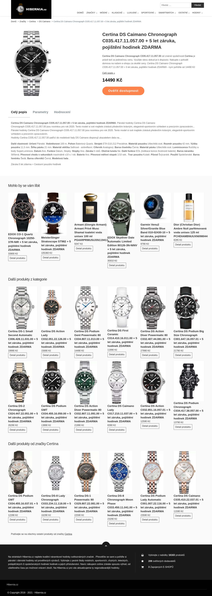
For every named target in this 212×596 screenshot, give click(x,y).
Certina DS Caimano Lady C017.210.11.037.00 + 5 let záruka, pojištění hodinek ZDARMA (122, 413)
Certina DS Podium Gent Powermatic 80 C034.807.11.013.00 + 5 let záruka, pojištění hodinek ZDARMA (89, 339)
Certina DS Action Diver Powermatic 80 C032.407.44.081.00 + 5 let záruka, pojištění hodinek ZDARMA (155, 339)
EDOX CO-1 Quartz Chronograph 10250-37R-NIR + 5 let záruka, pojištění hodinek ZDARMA (23, 242)
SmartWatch (166, 12)
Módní (103, 12)
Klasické (117, 12)
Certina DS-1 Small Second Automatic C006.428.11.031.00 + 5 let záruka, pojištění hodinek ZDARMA (23, 339)
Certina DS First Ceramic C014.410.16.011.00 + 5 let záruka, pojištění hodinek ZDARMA (122, 338)
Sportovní (147, 12)
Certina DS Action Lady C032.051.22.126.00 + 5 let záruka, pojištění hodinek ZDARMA (56, 339)
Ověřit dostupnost (123, 91)
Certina (52, 444)
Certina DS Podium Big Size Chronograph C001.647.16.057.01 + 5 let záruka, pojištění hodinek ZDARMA (189, 339)
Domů (80, 12)
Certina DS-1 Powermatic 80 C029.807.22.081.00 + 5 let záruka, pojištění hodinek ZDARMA (89, 503)
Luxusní (131, 12)
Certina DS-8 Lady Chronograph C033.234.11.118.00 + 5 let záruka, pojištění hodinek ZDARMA (56, 503)
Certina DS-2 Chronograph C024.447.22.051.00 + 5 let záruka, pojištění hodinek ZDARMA (23, 413)
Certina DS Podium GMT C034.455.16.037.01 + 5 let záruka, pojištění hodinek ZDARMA (23, 503)
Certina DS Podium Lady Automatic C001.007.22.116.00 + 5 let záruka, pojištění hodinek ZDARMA (155, 503)
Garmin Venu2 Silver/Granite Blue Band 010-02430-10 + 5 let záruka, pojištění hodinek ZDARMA (155, 232)
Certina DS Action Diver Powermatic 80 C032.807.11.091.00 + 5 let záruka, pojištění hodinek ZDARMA (89, 413)
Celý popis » (108, 73)
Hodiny (196, 12)
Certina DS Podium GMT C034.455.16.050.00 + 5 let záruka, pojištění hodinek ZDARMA (56, 413)
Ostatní (183, 12)
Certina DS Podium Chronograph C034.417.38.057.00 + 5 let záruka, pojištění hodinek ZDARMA (188, 411)
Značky (90, 12)
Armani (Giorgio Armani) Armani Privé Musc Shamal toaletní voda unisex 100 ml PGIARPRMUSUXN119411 (91, 232)
